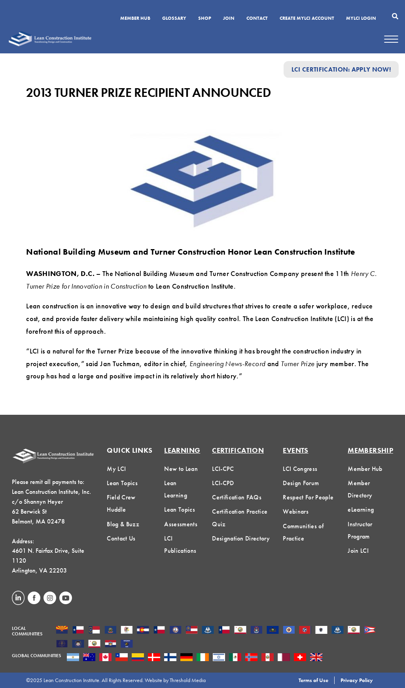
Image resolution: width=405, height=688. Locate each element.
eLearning (361, 509)
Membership (370, 450)
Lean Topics (122, 483)
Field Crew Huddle (121, 503)
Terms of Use (313, 680)
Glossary (174, 18)
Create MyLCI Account (307, 18)
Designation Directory (241, 538)
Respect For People (308, 497)
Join (229, 18)
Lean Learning (175, 489)
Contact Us (121, 538)
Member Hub (135, 18)
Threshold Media (188, 680)
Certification (238, 450)
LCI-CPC (223, 469)
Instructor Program (360, 530)
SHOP (204, 18)
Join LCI (358, 550)
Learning (182, 450)
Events (295, 450)
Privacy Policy (357, 680)
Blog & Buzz (123, 524)
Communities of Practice (303, 532)
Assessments (180, 524)
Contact (257, 18)
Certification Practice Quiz (239, 517)
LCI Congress (300, 469)
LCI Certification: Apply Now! (341, 69)
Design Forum (301, 483)
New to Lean (181, 469)
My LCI (116, 469)
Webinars (295, 511)
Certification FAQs (236, 497)
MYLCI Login (361, 18)
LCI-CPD (223, 483)
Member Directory (360, 489)
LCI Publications (180, 544)
